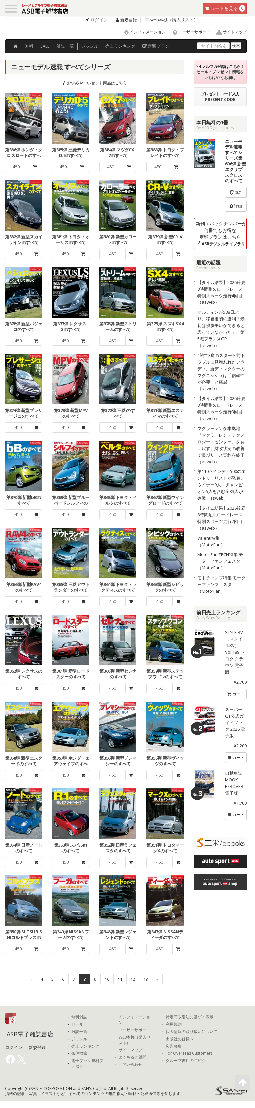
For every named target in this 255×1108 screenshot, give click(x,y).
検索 (236, 45)
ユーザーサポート (188, 32)
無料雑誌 (79, 1017)
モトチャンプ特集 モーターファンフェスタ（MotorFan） (221, 584)
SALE (45, 46)
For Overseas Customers (189, 1053)
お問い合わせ (130, 1064)
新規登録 (126, 20)
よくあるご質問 (132, 1057)
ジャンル (89, 46)
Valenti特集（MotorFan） (211, 541)
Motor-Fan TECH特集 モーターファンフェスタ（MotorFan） (220, 561)
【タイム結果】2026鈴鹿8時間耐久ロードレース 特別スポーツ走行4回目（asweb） (221, 292)
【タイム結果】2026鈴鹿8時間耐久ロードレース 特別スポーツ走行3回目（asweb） (221, 408)
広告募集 (174, 1046)
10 (107, 979)
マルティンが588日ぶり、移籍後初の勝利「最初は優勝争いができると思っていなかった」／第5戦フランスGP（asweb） (221, 328)
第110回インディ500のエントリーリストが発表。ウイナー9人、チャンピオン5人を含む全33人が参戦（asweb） (221, 485)
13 (145, 979)
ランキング (120, 46)
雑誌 (65, 46)
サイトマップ (229, 32)
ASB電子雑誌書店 (30, 1034)
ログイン (97, 20)
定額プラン (155, 46)
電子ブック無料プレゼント (87, 1063)
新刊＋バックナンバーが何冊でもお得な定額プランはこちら (221, 233)
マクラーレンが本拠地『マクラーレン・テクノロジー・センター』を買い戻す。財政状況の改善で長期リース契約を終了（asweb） (221, 445)
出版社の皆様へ (180, 1039)
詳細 (236, 206)
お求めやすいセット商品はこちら (94, 83)
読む (236, 192)
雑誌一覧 (79, 1031)
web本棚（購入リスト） (171, 20)
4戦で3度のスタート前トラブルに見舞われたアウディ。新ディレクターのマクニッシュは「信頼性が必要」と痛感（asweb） (221, 371)
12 (132, 979)
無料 (29, 46)
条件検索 (79, 1053)
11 (120, 979)
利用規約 (174, 1024)
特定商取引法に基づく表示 (189, 1017)
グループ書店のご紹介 (186, 1060)
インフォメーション (142, 32)
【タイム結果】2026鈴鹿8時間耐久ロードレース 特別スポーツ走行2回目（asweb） (221, 518)
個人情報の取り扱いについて (191, 1031)
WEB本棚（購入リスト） (135, 1040)
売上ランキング (85, 1046)
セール (77, 1024)
